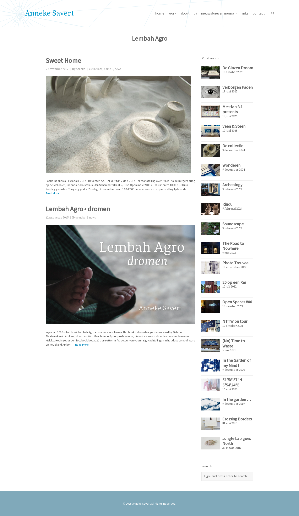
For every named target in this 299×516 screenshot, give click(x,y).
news (118, 69)
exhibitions (96, 69)
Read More (52, 193)
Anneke (80, 69)
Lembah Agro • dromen (78, 209)
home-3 (108, 69)
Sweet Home (63, 60)
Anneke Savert (49, 13)
